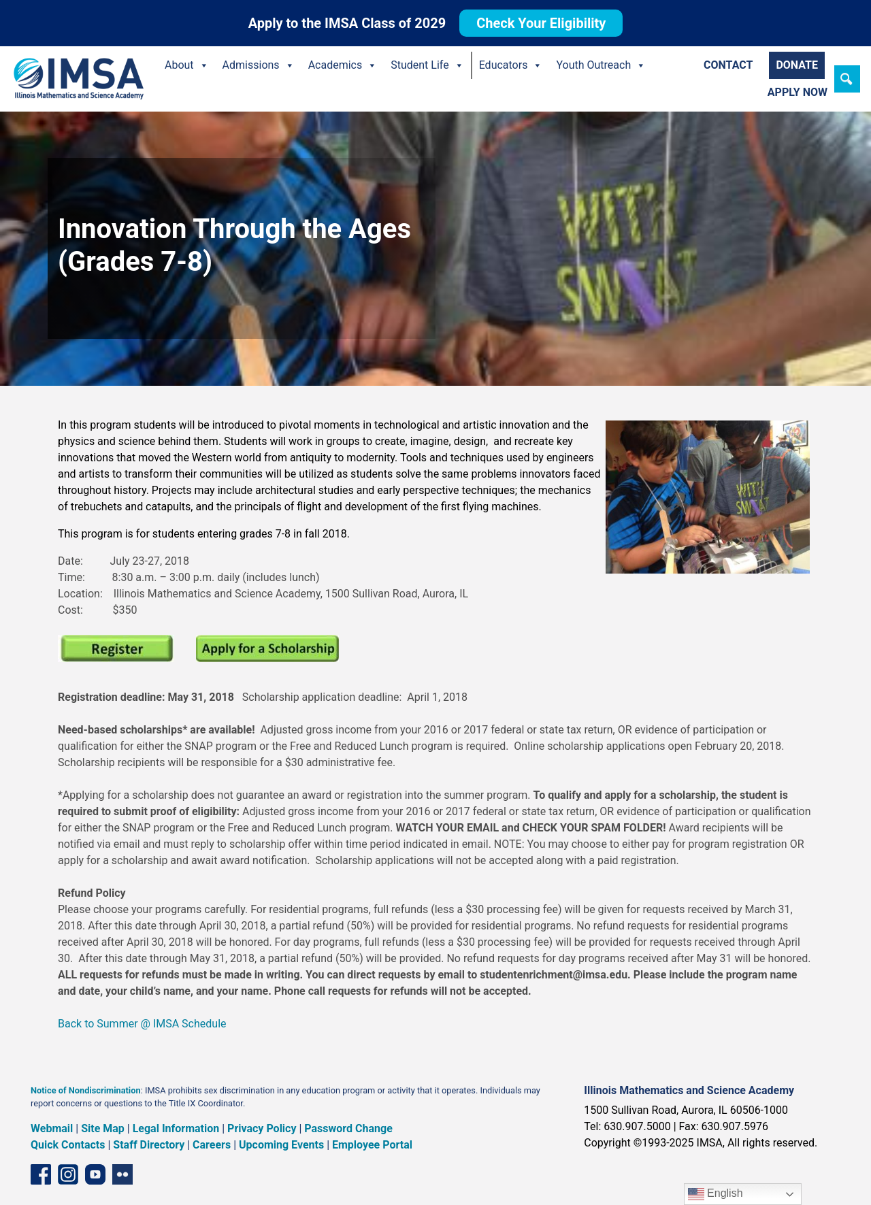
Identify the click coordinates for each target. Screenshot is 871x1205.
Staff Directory (148, 1144)
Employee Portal (372, 1144)
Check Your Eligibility (541, 23)
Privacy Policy (261, 1128)
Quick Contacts (68, 1144)
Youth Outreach (601, 65)
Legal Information (176, 1128)
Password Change (348, 1128)
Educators (511, 65)
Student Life (427, 65)
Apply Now (797, 92)
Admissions (259, 65)
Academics (343, 65)
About (187, 65)
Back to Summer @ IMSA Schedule (142, 1023)
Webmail (52, 1128)
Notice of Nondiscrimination (86, 1090)
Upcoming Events (281, 1144)
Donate (797, 65)
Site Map (103, 1128)
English (715, 1194)
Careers (212, 1144)
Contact (728, 65)
